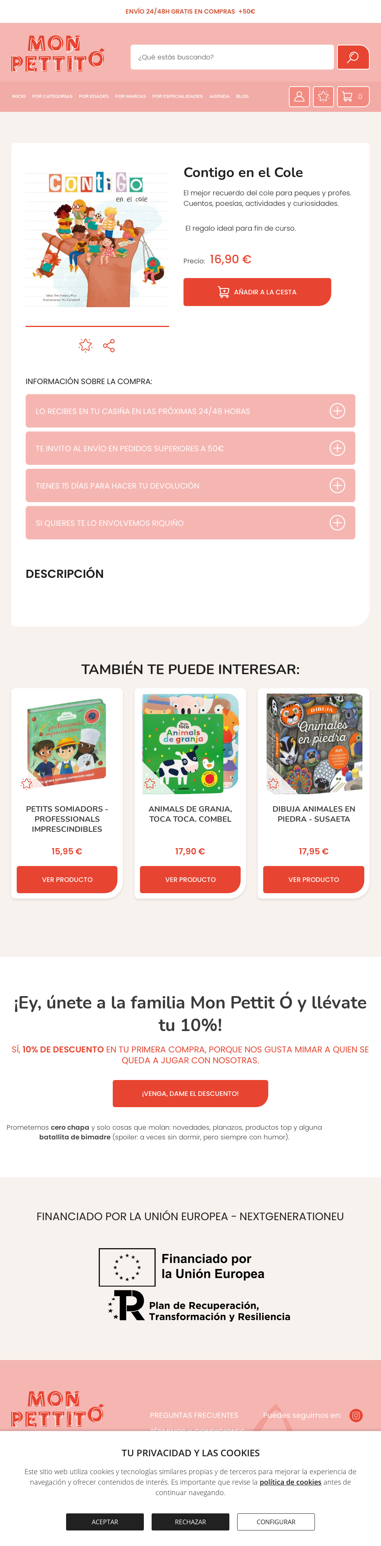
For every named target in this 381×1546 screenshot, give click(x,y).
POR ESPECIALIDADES (177, 96)
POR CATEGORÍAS (52, 96)
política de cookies (291, 1482)
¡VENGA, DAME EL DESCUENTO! (190, 1093)
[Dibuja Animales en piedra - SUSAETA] (313, 793)
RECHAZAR (190, 1522)
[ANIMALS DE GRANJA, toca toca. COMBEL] (190, 793)
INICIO (19, 96)
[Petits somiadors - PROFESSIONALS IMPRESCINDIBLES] (67, 793)
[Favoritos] (323, 96)
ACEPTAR (105, 1522)
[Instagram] (356, 1416)
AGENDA (220, 96)
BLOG (242, 96)
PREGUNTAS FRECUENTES (194, 1415)
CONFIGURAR (276, 1522)
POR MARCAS (130, 96)
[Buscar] (353, 57)
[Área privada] (299, 96)
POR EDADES (94, 96)
